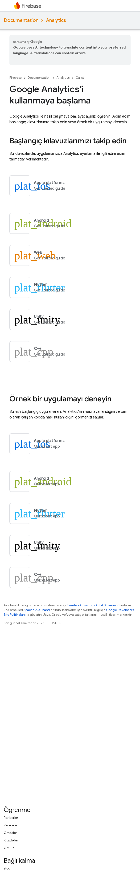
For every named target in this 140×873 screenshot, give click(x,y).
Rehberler (11, 818)
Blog (7, 868)
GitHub (9, 848)
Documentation (21, 20)
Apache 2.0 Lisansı (37, 610)
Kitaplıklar (11, 840)
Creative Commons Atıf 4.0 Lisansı (91, 605)
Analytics (56, 20)
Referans (10, 825)
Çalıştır (81, 78)
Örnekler (10, 833)
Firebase (15, 78)
